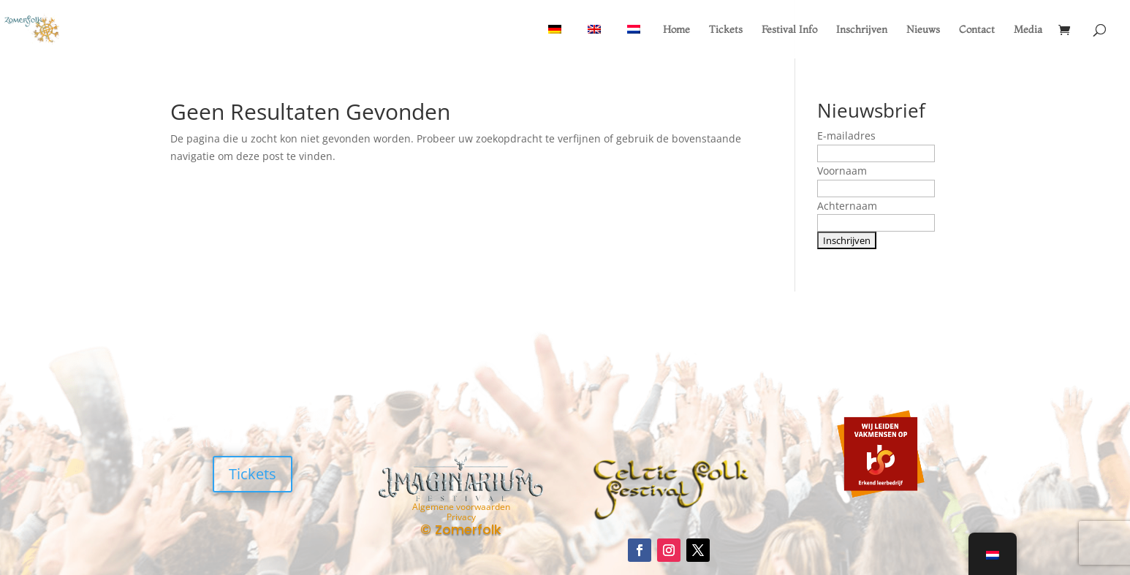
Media (1028, 30)
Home (676, 30)
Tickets (726, 30)
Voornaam (842, 171)
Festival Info (789, 30)
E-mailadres (846, 135)
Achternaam (847, 206)
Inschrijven (861, 30)
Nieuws (923, 30)
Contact (977, 30)
